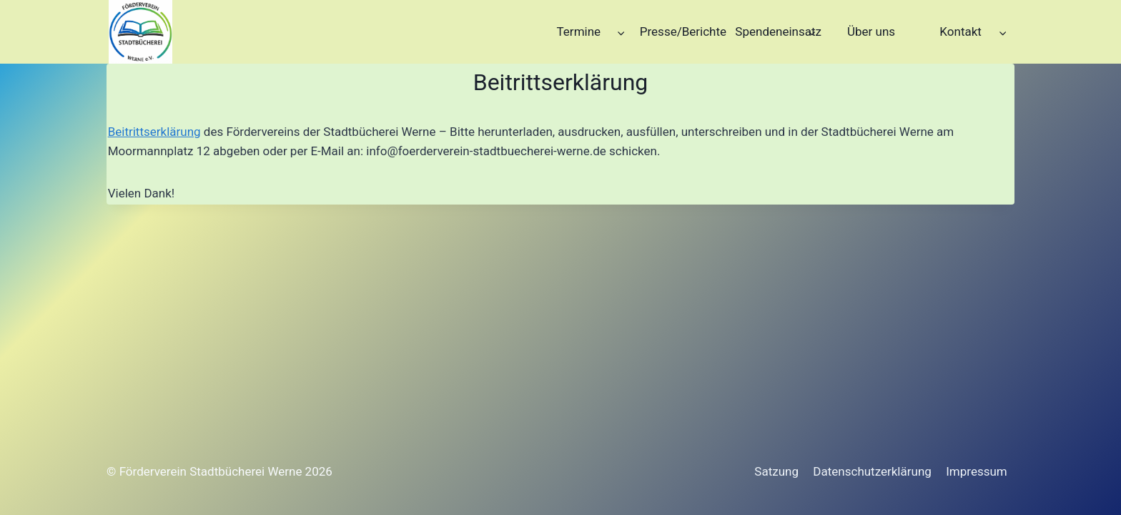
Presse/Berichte (683, 31)
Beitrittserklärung (154, 131)
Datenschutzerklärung (872, 471)
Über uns (871, 31)
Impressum (976, 471)
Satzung (776, 471)
